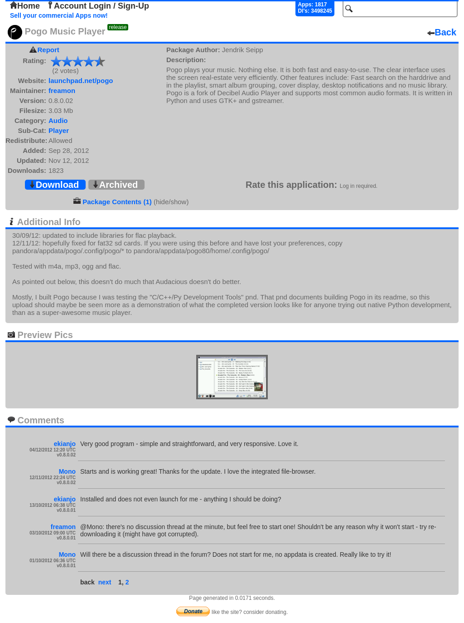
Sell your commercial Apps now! (59, 15)
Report (48, 50)
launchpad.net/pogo (80, 80)
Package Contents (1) (117, 202)
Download (54, 185)
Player (58, 130)
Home (25, 5)
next (104, 582)
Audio (58, 120)
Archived (115, 185)
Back (441, 32)
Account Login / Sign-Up (98, 5)
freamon (61, 90)
